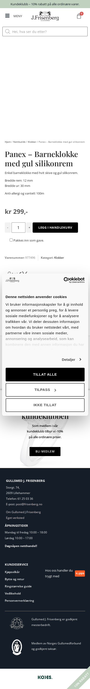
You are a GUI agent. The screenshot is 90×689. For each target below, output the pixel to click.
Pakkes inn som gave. (27, 240)
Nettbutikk (19, 141)
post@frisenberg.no (29, 504)
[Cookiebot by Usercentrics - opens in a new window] (64, 280)
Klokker (32, 141)
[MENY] (7, 15)
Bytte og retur (14, 579)
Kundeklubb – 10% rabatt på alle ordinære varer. (45, 4)
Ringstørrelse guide (18, 586)
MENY (17, 16)
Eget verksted (15, 518)
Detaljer (68, 360)
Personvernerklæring (19, 601)
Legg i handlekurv (55, 227)
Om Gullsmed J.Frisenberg (23, 512)
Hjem (8, 141)
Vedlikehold (13, 593)
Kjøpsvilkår (12, 572)
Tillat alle (45, 374)
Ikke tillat (44, 405)
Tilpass (45, 390)
